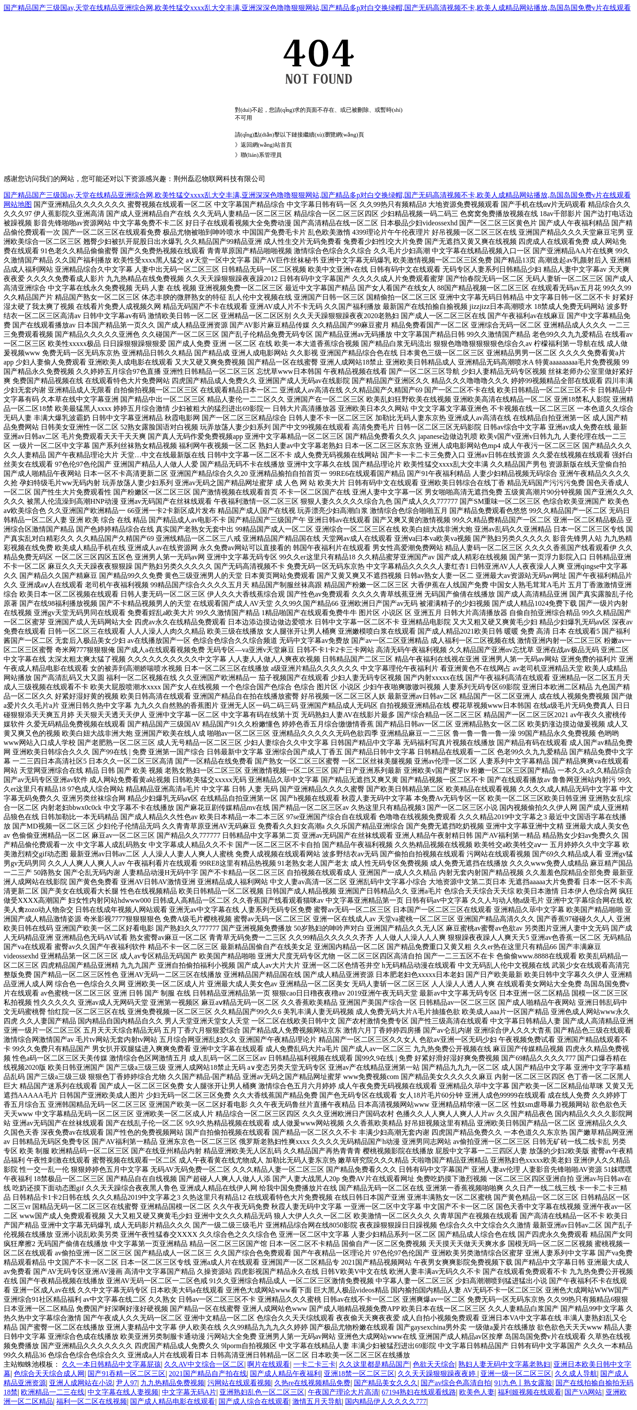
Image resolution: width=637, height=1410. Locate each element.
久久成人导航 (576, 1373)
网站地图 (18, 204)
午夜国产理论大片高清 (343, 1392)
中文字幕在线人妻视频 (123, 1392)
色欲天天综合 (434, 1364)
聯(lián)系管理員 (261, 155)
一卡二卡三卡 (314, 1364)
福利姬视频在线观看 (529, 1392)
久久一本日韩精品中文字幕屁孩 (111, 1364)
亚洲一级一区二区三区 (515, 1373)
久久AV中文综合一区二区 (204, 1364)
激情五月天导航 (317, 1401)
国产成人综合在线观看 (254, 1401)
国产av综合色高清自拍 (456, 1383)
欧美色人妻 (477, 1392)
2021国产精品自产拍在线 (208, 1373)
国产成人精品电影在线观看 (172, 1401)
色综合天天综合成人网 (49, 1373)
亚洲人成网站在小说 (81, 1383)
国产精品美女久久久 (386, 1383)
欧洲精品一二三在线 (52, 1392)
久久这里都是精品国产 (374, 1364)
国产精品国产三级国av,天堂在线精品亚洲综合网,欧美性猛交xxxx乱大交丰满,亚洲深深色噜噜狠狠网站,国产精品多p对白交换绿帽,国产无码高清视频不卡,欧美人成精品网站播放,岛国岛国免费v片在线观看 (317, 7)
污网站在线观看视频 (239, 1383)
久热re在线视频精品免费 (312, 1383)
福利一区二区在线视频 (91, 1401)
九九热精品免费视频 (172, 1383)
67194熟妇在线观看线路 (419, 1392)
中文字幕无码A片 (189, 1392)
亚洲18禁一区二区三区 (359, 1373)
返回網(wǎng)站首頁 (266, 144)
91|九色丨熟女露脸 (523, 1383)
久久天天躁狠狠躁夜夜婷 (437, 1373)
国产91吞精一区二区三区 (126, 1373)
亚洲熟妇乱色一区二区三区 (261, 1392)
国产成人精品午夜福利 (285, 1373)
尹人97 (126, 1383)
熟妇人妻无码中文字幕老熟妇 (504, 1364)
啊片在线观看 (268, 1364)
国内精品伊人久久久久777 (385, 1401)
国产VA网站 (583, 1392)
